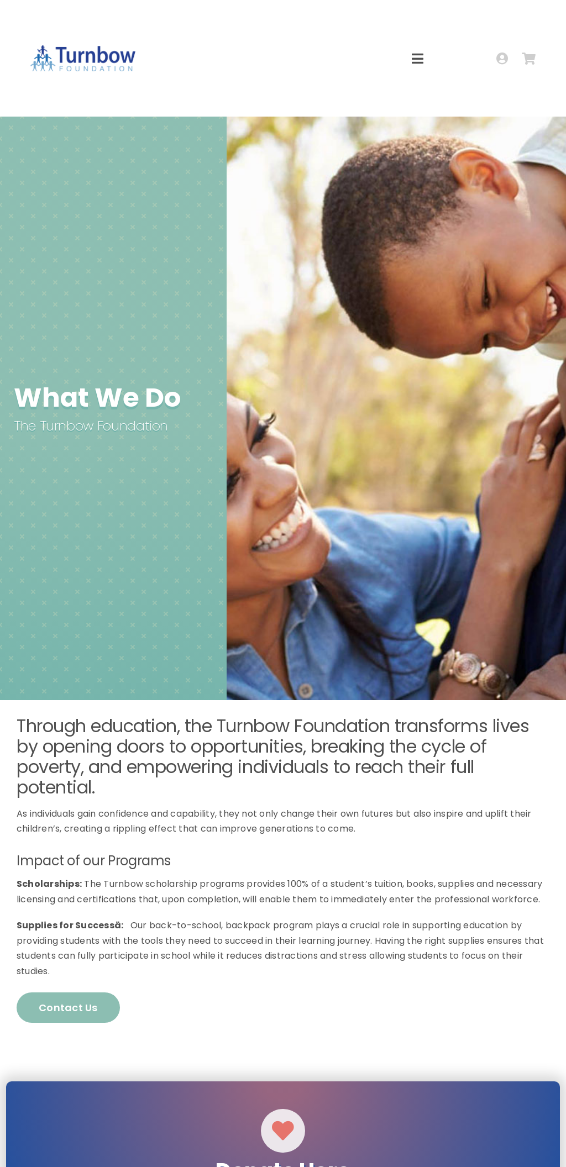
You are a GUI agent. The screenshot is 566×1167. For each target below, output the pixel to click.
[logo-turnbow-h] (82, 49)
